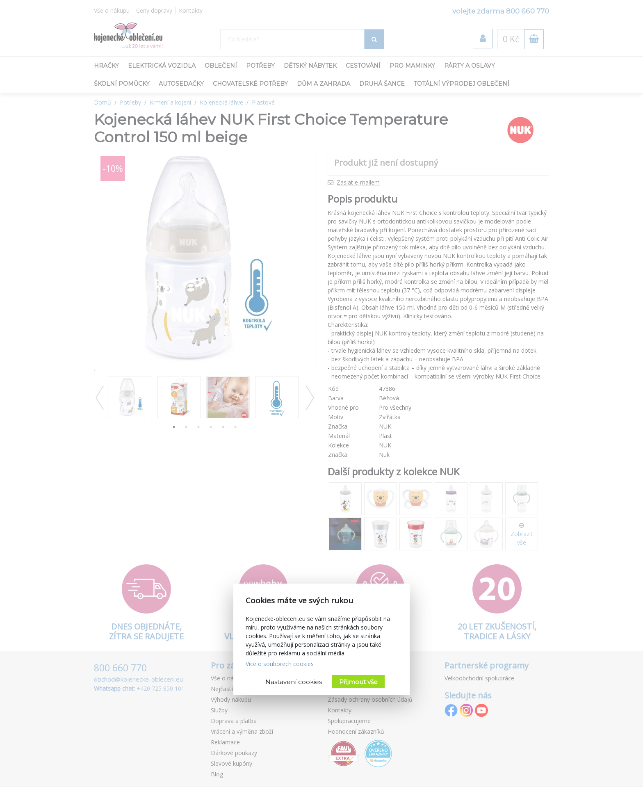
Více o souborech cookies (280, 664)
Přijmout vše (358, 682)
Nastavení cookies (293, 682)
